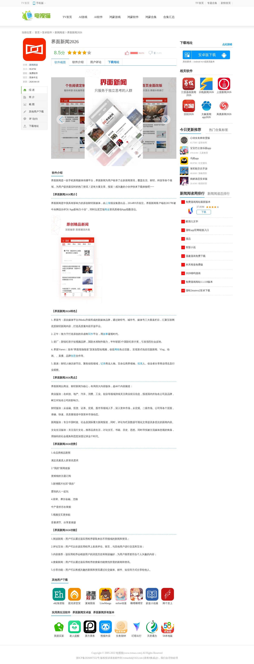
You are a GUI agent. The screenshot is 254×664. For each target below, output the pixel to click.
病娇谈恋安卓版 (198, 179)
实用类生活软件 (61, 612)
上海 (107, 203)
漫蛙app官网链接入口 (197, 230)
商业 (107, 209)
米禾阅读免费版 (194, 264)
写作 (90, 334)
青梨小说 (191, 247)
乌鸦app (194, 158)
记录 (103, 363)
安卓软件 (47, 32)
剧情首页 (226, 3)
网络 (116, 349)
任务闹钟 (121, 636)
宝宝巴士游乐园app (200, 148)
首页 (37, 32)
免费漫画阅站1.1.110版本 (199, 282)
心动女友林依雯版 (200, 138)
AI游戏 (83, 16)
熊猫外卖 (105, 636)
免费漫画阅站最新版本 (198, 202)
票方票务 (90, 636)
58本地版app (168, 637)
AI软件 (98, 16)
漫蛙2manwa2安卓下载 (198, 290)
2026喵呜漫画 (193, 273)
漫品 (188, 238)
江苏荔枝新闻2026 (188, 92)
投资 (140, 363)
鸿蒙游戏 (115, 16)
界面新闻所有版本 (103, 612)
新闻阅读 (60, 32)
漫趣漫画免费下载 (195, 256)
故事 (105, 334)
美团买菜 (59, 636)
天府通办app (152, 637)
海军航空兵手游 (198, 168)
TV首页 (25, 3)
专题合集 (212, 3)
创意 (73, 356)
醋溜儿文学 (192, 221)
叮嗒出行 (136, 636)
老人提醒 (74, 636)
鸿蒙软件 (133, 16)
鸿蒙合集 (151, 16)
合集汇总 (169, 16)
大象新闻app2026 (206, 114)
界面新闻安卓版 (81, 612)
